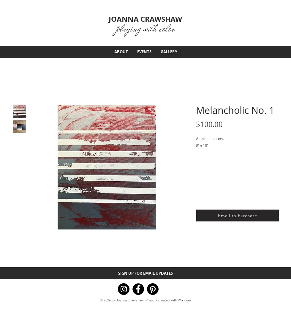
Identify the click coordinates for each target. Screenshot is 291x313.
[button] (237, 215)
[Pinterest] (153, 289)
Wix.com (184, 300)
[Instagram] (123, 289)
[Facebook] (138, 289)
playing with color (145, 28)
